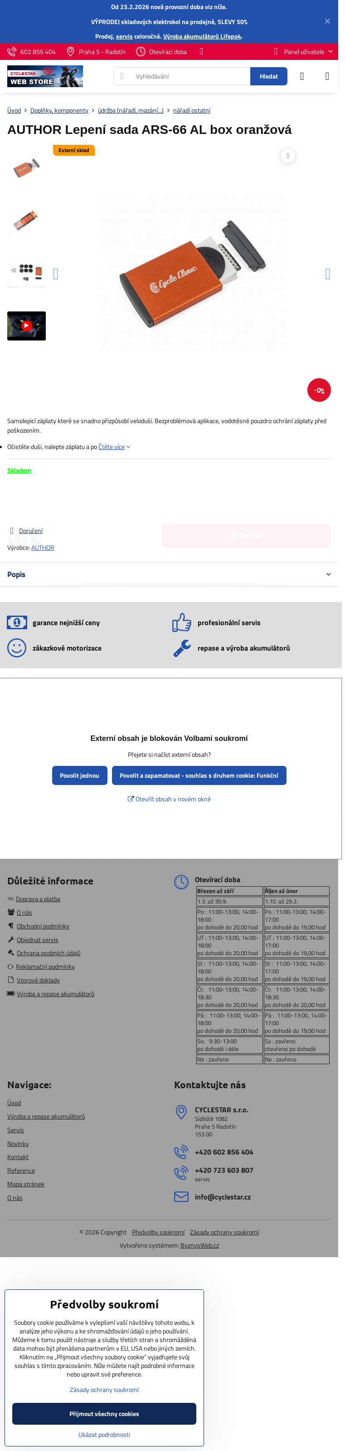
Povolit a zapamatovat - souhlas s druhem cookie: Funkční (199, 775)
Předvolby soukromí (158, 1232)
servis (124, 36)
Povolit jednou (79, 775)
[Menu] (327, 76)
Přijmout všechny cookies (104, 1413)
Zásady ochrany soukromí (224, 1232)
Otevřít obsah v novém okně (169, 799)
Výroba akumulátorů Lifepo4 (202, 36)
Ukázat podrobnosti (104, 1434)
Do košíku (246, 500)
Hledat (269, 76)
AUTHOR (42, 547)
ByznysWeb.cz (199, 1245)
